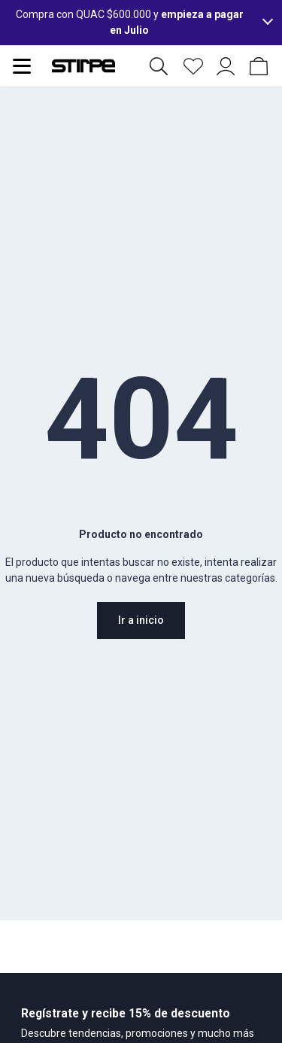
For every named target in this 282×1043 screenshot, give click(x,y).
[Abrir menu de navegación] (21, 66)
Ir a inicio (141, 620)
